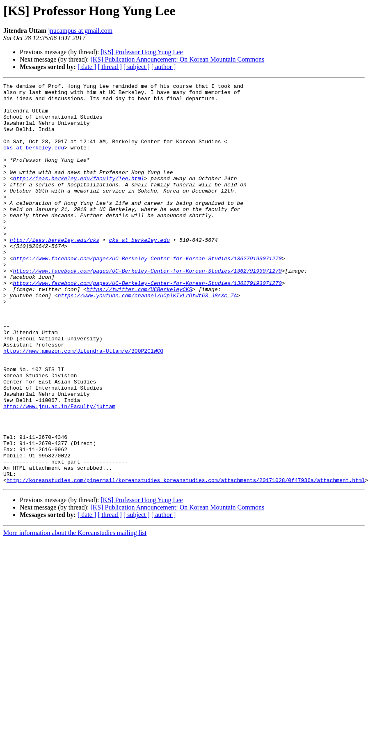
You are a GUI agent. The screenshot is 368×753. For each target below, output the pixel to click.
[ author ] (163, 66)
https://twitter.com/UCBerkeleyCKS (139, 331)
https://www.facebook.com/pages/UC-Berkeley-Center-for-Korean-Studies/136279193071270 (147, 294)
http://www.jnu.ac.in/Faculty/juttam (59, 471)
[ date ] (87, 66)
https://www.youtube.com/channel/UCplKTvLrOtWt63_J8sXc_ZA (147, 338)
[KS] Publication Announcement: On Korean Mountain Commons (177, 59)
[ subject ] (136, 66)
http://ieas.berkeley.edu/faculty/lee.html (78, 198)
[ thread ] (110, 66)
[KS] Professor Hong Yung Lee (142, 51)
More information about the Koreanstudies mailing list (74, 612)
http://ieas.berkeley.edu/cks (54, 271)
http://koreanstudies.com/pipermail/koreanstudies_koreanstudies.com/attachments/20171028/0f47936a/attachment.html (186, 560)
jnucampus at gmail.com (80, 30)
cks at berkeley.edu (33, 161)
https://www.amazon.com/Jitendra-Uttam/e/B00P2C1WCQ (83, 405)
